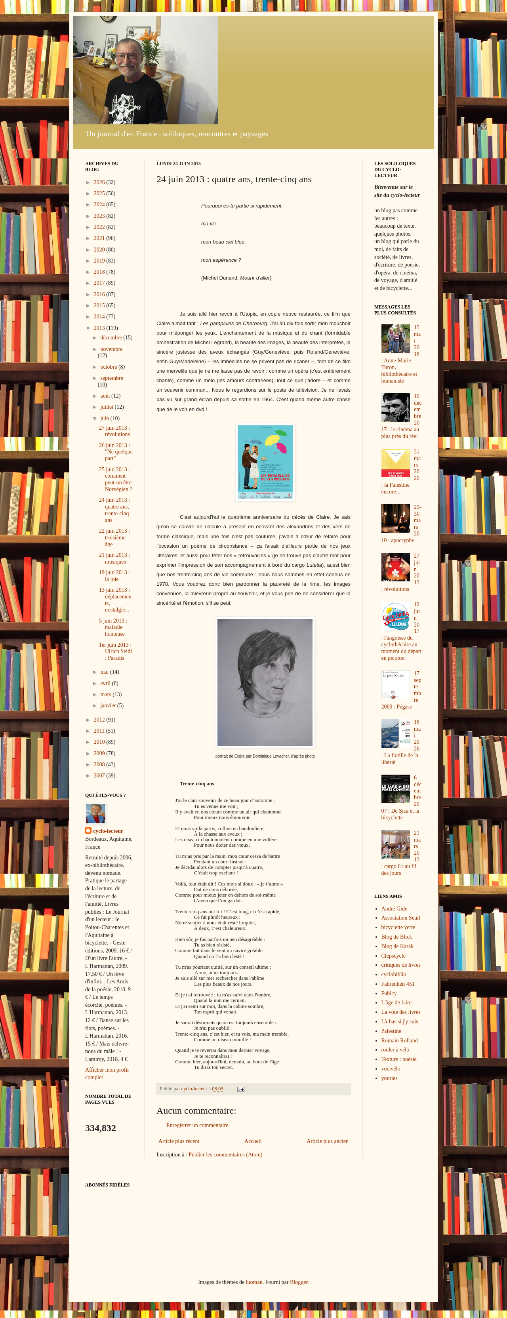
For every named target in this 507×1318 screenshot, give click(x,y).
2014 (100, 317)
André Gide (394, 909)
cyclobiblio (393, 974)
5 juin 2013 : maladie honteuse (113, 627)
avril (106, 683)
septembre (111, 378)
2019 (100, 261)
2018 (100, 272)
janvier (108, 706)
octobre (109, 367)
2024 (100, 205)
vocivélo (390, 1069)
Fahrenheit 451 (398, 984)
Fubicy (389, 993)
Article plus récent (178, 1141)
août (105, 396)
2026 (100, 182)
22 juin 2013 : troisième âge (114, 537)
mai (105, 672)
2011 (100, 731)
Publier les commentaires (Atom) (225, 1155)
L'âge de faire (396, 1003)
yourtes (389, 1078)
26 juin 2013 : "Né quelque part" (116, 452)
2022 (100, 227)
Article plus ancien (328, 1141)
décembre (111, 338)
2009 (100, 753)
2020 (100, 250)
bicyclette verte (398, 927)
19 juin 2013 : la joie (114, 575)
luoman (254, 1282)
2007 (100, 776)
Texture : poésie (399, 1059)
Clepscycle (393, 956)
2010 (100, 742)
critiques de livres (401, 965)
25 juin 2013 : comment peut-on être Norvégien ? (115, 479)
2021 (100, 238)
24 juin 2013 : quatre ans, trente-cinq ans (114, 510)
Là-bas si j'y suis (399, 1022)
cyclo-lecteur (108, 831)
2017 (100, 283)
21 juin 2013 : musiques (114, 558)
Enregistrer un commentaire (197, 1125)
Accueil (253, 1141)
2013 (100, 328)
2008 (100, 765)
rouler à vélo (395, 1050)
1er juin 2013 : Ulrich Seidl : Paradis (115, 651)
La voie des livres (401, 1012)
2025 (100, 193)
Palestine (391, 1031)
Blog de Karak (397, 946)
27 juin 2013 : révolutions (114, 431)
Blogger (298, 1282)
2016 (100, 294)
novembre (111, 349)
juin (105, 418)
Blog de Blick (396, 937)
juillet (107, 407)
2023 (100, 216)
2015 (100, 306)
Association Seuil (400, 918)
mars (106, 694)
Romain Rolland (399, 1041)
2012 (100, 720)
